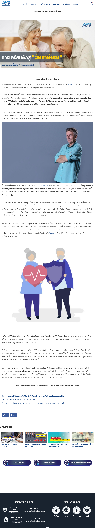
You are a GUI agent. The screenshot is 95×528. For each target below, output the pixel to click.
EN (92, 3)
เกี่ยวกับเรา (34, 4)
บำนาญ (51, 232)
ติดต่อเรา (76, 4)
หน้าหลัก (25, 4)
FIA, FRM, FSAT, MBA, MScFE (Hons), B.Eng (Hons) (19, 399)
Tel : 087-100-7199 (34, 518)
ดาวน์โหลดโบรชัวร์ (13, 512)
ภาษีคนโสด (44, 185)
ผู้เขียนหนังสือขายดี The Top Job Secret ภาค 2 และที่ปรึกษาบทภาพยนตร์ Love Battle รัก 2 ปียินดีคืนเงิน (34, 403)
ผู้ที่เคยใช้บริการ (45, 4)
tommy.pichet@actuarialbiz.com (32, 511)
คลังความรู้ (56, 4)
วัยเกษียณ (71, 84)
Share (13, 415)
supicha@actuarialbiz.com (34, 521)
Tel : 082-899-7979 (32, 508)
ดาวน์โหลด (66, 4)
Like (5, 415)
